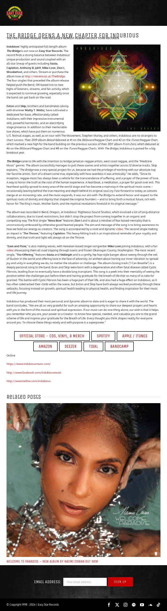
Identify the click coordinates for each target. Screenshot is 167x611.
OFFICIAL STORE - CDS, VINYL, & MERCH (52, 335)
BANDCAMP (119, 346)
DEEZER (71, 346)
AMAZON (45, 346)
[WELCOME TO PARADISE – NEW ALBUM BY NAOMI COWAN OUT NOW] (83, 405)
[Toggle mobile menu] (153, 14)
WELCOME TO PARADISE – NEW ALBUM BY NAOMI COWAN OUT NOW (52, 561)
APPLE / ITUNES (134, 335)
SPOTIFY (103, 335)
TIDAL (93, 346)
